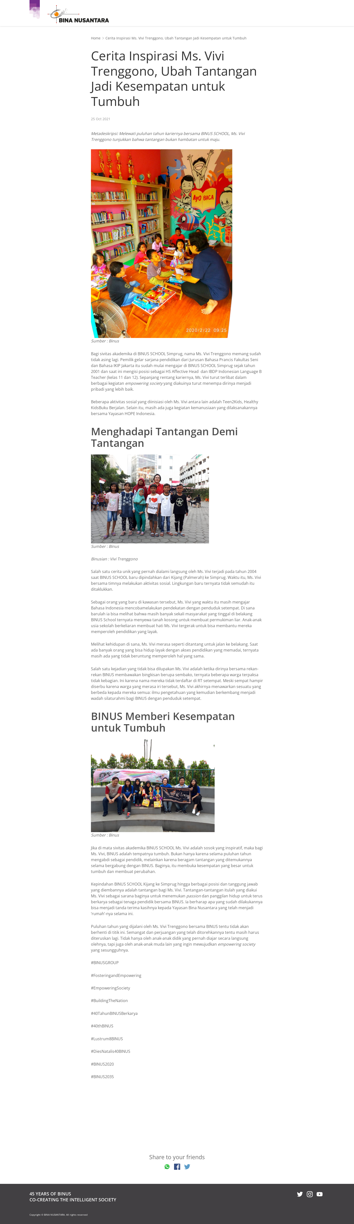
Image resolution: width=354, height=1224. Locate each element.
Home (96, 38)
